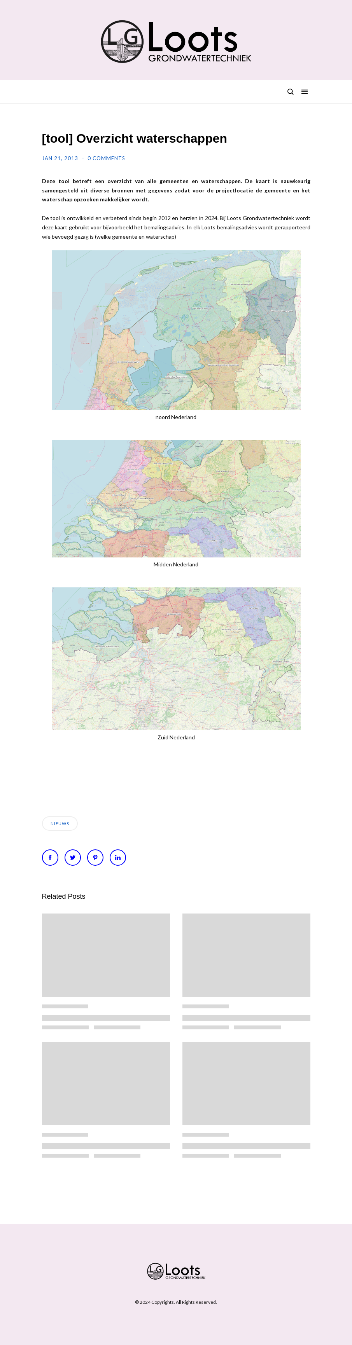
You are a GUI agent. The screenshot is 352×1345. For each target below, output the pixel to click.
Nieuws (60, 823)
